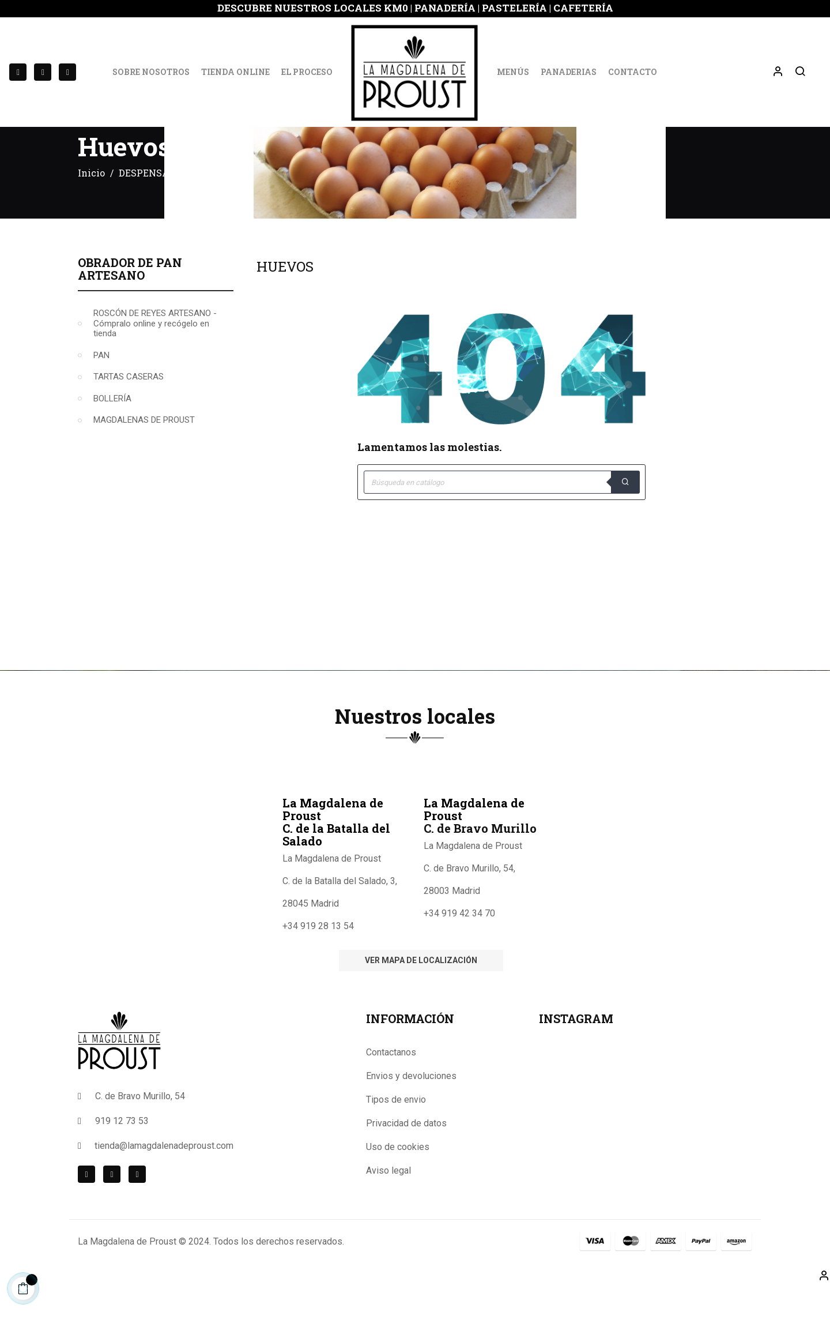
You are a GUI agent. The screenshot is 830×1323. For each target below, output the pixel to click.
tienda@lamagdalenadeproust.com (164, 1179)
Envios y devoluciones (411, 1109)
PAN (101, 389)
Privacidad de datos (406, 1156)
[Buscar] (501, 515)
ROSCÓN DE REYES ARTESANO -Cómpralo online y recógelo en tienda (155, 356)
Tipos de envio (396, 1132)
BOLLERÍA (112, 432)
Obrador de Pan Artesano (130, 302)
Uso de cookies (397, 1180)
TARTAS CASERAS (128, 410)
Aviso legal (388, 1203)
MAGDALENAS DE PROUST (144, 453)
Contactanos (391, 1085)
